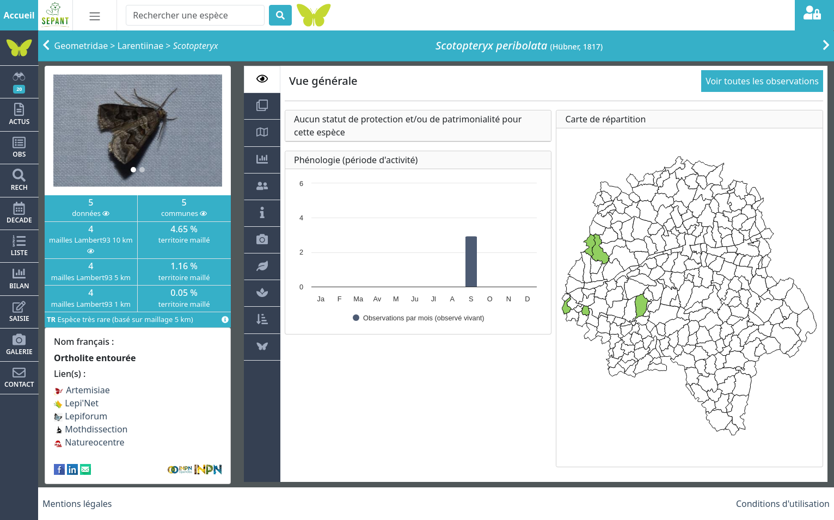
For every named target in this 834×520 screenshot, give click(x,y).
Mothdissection (91, 429)
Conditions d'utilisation (783, 504)
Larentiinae (140, 46)
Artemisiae (82, 390)
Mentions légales (77, 504)
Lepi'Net (76, 403)
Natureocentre (89, 442)
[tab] (262, 79)
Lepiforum (80, 416)
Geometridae (81, 46)
